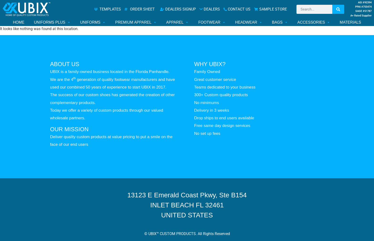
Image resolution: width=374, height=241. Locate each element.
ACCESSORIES (313, 22)
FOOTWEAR (211, 22)
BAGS (280, 22)
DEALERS (209, 9)
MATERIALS (350, 22)
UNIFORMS (93, 22)
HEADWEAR (248, 22)
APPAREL (177, 22)
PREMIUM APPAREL (136, 22)
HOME (18, 22)
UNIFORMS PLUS (52, 22)
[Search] (338, 9)
